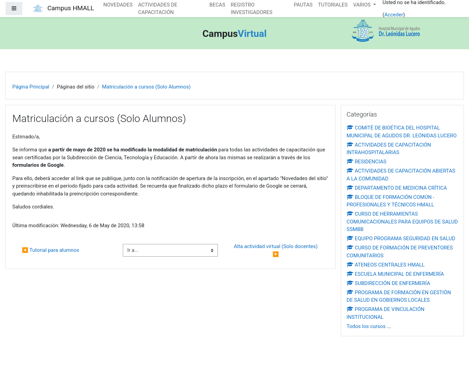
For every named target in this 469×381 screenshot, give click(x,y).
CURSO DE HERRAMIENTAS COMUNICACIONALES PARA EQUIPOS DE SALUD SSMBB (402, 221)
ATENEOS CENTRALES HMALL (386, 265)
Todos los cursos (366, 326)
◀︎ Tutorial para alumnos (50, 250)
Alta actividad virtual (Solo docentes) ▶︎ (276, 250)
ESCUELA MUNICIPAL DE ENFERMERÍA (395, 274)
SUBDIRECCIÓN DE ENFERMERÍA (388, 283)
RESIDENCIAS (367, 162)
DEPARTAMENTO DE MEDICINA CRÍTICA (397, 188)
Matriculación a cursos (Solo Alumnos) (146, 87)
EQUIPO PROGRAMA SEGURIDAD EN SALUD (401, 238)
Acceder (393, 15)
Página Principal (30, 87)
